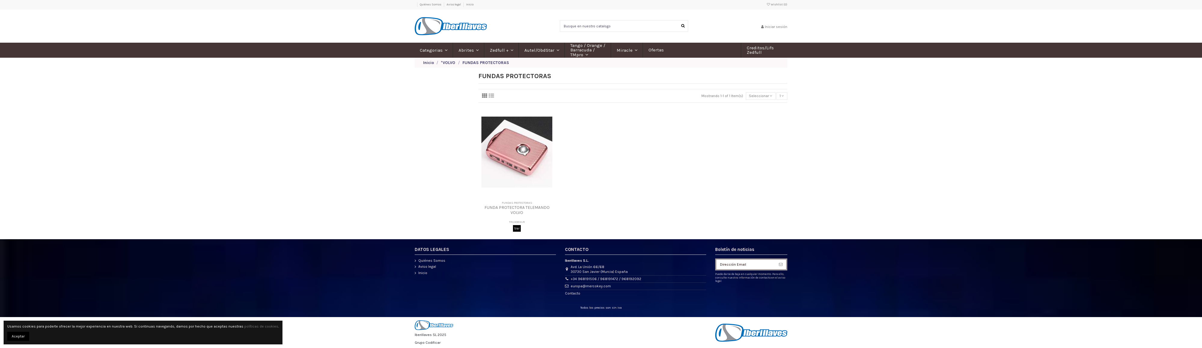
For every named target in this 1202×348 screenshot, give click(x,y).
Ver (517, 228)
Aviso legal (454, 4)
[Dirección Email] (745, 264)
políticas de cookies (261, 326)
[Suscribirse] (780, 264)
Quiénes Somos (431, 4)
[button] (434, 50)
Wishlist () (776, 4)
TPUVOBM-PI (517, 222)
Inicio (470, 4)
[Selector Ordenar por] (761, 96)
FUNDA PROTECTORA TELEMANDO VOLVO (517, 210)
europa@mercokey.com (591, 286)
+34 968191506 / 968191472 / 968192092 (606, 279)
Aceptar (18, 336)
